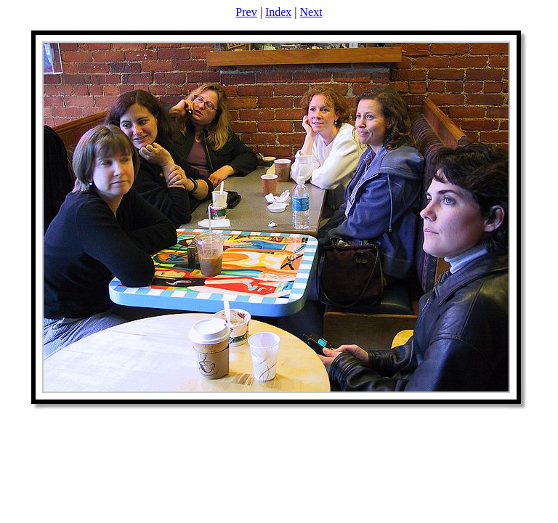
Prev (245, 12)
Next (311, 12)
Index (278, 12)
